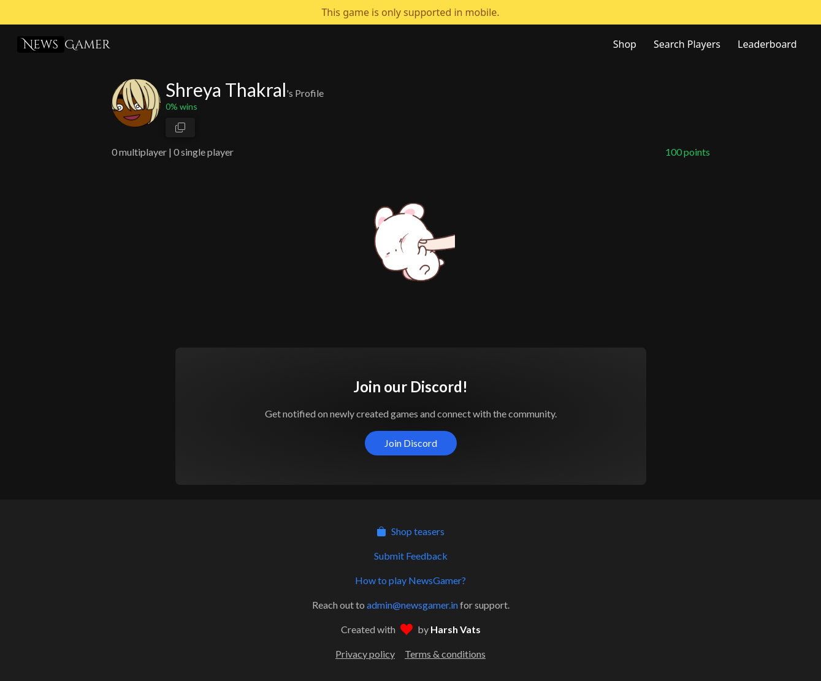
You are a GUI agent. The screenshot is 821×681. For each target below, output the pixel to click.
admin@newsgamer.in (412, 605)
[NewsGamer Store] (623, 44)
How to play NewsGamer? (410, 580)
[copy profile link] (180, 127)
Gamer (63, 44)
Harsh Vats (455, 629)
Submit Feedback (411, 555)
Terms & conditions (445, 654)
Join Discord (410, 443)
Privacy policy (365, 654)
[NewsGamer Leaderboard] (766, 44)
